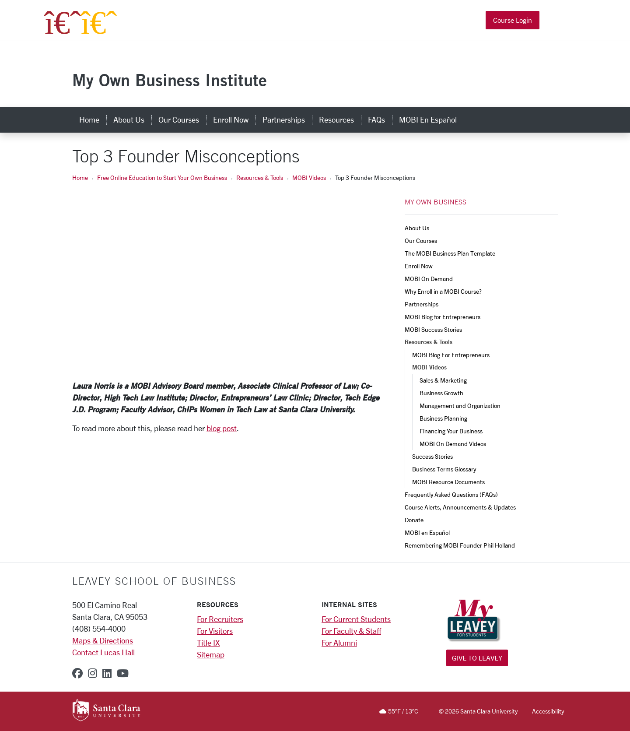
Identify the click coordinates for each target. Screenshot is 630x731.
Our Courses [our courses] (178, 119)
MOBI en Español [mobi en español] (428, 119)
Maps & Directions (102, 640)
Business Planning (443, 418)
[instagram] (92, 673)
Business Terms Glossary (444, 469)
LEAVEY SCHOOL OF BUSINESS (154, 581)
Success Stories (432, 456)
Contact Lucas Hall (103, 652)
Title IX (208, 642)
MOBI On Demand (429, 278)
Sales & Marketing (444, 380)
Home (80, 177)
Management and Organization (460, 405)
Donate (414, 520)
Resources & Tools (259, 177)
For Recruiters (220, 619)
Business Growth (441, 393)
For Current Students (356, 619)
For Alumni (339, 642)
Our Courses (421, 240)
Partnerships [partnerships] (283, 119)
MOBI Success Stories (433, 329)
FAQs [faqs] (376, 119)
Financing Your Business (451, 431)
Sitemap (210, 654)
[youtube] (123, 673)
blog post (221, 428)
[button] (550, 21)
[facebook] (77, 673)
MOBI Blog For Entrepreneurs (451, 354)
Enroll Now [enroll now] (230, 119)
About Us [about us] (128, 119)
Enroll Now (419, 266)
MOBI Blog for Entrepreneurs (442, 316)
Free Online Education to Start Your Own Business (162, 177)
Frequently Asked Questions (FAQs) (451, 494)
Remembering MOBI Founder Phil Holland (460, 545)
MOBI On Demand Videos (453, 443)
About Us (417, 228)
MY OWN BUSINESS (435, 201)
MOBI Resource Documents (448, 481)
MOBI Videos (309, 177)
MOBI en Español (427, 532)
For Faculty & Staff (351, 630)
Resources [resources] (336, 119)
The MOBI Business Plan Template (450, 253)
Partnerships (421, 304)
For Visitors (215, 630)
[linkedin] (107, 673)
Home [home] (89, 119)
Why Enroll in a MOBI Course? (443, 291)
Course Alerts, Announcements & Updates (460, 507)
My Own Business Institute (169, 80)
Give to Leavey (477, 658)
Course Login (512, 21)
